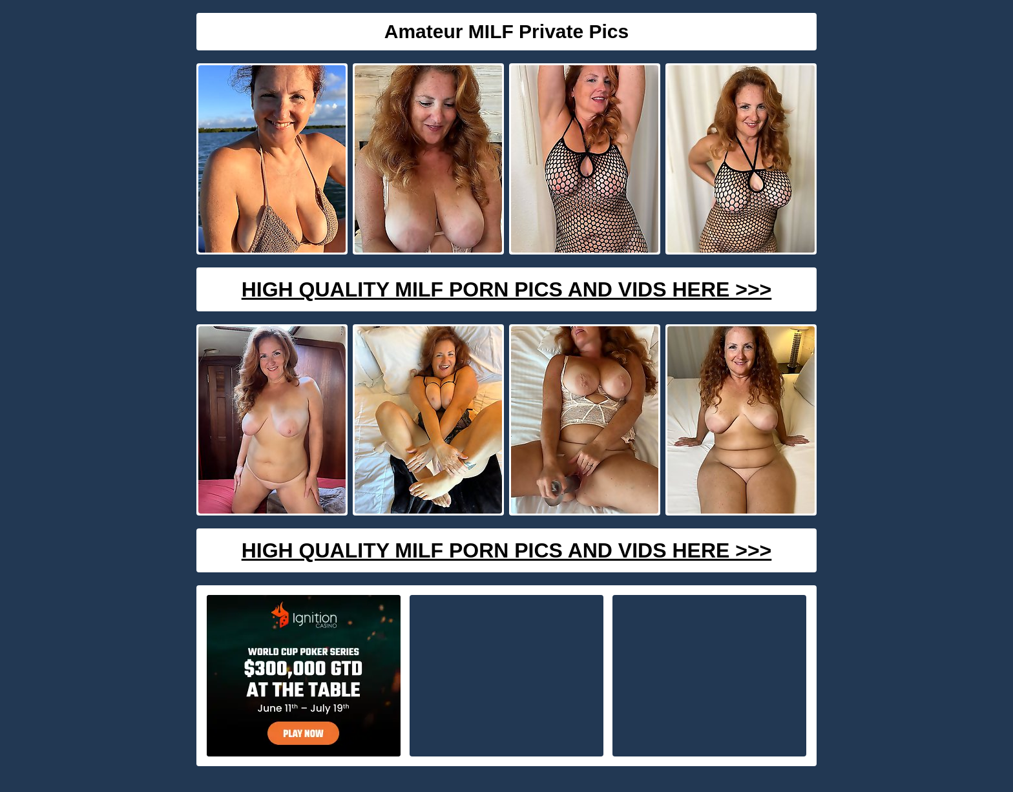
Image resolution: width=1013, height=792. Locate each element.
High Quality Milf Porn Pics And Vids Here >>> (507, 289)
